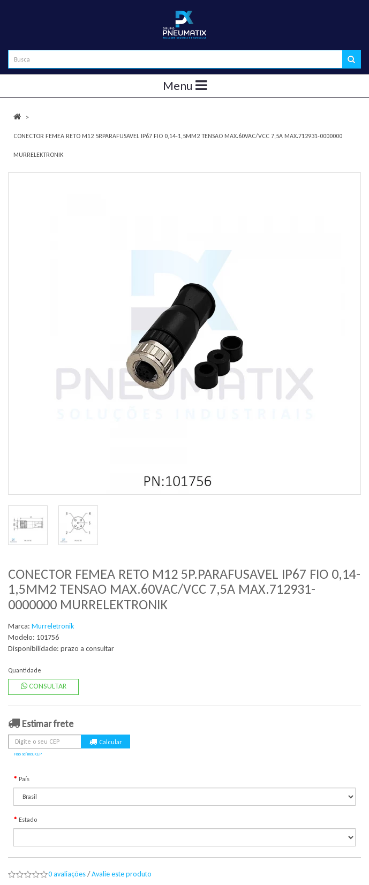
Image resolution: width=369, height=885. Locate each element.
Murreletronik (53, 626)
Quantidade (24, 670)
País (24, 779)
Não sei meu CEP (28, 754)
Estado (28, 819)
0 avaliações (67, 874)
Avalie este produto (122, 874)
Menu (185, 85)
